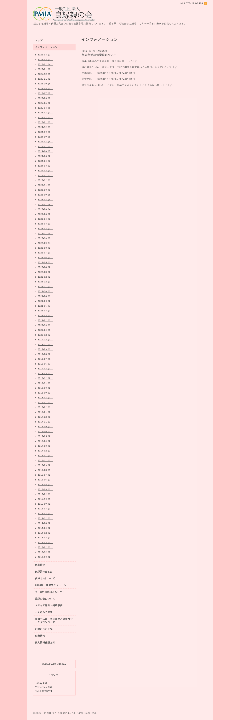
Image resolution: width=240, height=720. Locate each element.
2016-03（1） (45, 489)
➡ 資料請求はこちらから (50, 592)
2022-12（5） (45, 233)
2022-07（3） (45, 253)
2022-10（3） (45, 238)
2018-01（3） (45, 412)
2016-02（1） (45, 494)
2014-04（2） (45, 528)
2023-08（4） (45, 199)
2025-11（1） (45, 79)
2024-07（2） (45, 146)
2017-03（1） (45, 446)
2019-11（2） (45, 344)
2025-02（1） (45, 117)
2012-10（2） (45, 557)
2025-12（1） (45, 74)
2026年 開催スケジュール (50, 585)
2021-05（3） (45, 306)
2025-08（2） (45, 88)
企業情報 (40, 635)
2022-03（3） (45, 272)
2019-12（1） (45, 339)
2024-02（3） (45, 170)
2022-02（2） (45, 277)
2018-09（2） (45, 393)
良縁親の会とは (44, 571)
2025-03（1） (45, 112)
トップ (39, 40)
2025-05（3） (45, 103)
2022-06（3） (45, 257)
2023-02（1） (45, 228)
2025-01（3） (45, 122)
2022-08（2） (45, 248)
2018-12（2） (45, 378)
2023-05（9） (45, 214)
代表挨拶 (40, 565)
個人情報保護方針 (45, 642)
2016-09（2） (45, 465)
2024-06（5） (45, 151)
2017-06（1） (45, 431)
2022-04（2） (45, 267)
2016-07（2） (45, 475)
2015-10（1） (45, 499)
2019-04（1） (45, 368)
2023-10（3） (45, 190)
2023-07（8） (45, 204)
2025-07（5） (45, 93)
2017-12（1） (45, 417)
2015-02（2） (45, 513)
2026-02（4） (45, 64)
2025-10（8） (45, 83)
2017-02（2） (45, 451)
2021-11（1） (45, 286)
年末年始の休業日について (99, 54)
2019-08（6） (45, 354)
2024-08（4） (45, 141)
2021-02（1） (45, 320)
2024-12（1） (45, 127)
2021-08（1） (45, 296)
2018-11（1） (45, 383)
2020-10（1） (45, 325)
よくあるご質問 (44, 612)
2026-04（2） (45, 55)
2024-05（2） (45, 156)
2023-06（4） (45, 209)
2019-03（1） (45, 373)
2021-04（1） (45, 310)
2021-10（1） (45, 291)
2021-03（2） (45, 315)
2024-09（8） (45, 137)
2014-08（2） (45, 523)
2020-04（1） (45, 330)
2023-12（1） (45, 180)
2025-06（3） (45, 98)
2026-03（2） (45, 59)
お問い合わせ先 (44, 629)
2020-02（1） (45, 335)
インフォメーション (46, 47)
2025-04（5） (45, 108)
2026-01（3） (45, 69)
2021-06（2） (45, 301)
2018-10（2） (45, 388)
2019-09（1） (45, 349)
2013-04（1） (45, 537)
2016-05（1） (45, 484)
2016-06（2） (45, 480)
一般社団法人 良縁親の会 (56, 713)
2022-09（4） (45, 243)
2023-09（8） (45, 195)
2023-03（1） (45, 224)
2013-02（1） (45, 547)
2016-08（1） (45, 470)
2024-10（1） (45, 132)
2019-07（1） (45, 359)
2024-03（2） (45, 166)
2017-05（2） (45, 436)
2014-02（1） (45, 533)
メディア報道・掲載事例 (49, 605)
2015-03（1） (45, 508)
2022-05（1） (45, 262)
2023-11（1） (45, 185)
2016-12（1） (45, 460)
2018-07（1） (45, 402)
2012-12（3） (45, 552)
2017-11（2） (45, 422)
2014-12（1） (45, 518)
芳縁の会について (45, 598)
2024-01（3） (45, 175)
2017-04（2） (45, 441)
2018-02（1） (45, 407)
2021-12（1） (45, 282)
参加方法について (45, 578)
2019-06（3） (45, 364)
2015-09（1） (45, 504)
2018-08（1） (45, 397)
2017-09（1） (45, 426)
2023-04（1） (45, 219)
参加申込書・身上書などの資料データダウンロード (54, 621)
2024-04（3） (45, 161)
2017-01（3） (45, 455)
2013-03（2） (45, 542)
